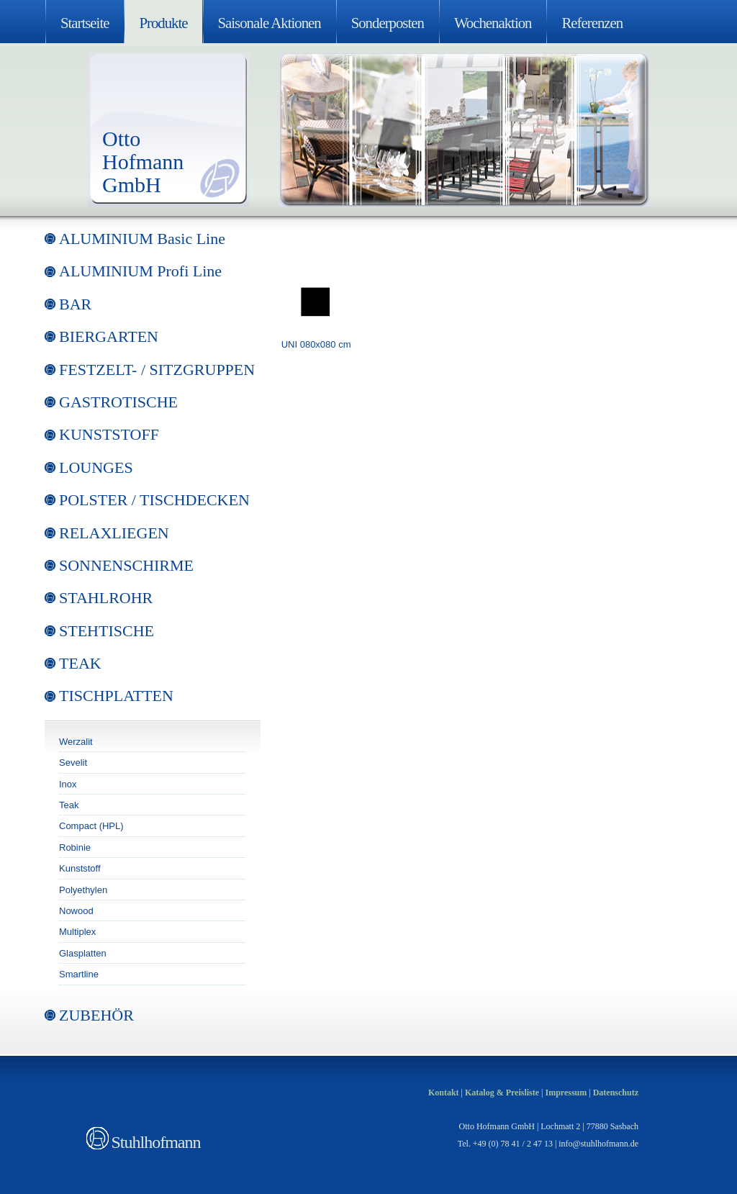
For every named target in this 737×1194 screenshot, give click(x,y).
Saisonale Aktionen (269, 22)
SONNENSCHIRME (126, 565)
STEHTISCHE (106, 631)
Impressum (566, 1092)
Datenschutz (615, 1092)
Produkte (163, 22)
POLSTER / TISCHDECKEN (154, 500)
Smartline (79, 974)
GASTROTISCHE (118, 402)
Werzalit (76, 741)
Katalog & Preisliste (502, 1092)
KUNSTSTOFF (109, 434)
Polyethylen (83, 890)
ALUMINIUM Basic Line (142, 239)
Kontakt (443, 1092)
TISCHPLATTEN (116, 696)
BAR (75, 304)
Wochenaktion (493, 22)
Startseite (84, 22)
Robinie (75, 847)
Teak (68, 805)
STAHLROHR (106, 598)
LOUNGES (96, 467)
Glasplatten (83, 953)
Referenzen (592, 22)
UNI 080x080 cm (316, 344)
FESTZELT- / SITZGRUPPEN (157, 370)
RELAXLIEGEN (114, 533)
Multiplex (77, 931)
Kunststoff (80, 868)
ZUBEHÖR (96, 1015)
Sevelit (73, 762)
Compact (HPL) (91, 825)
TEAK (80, 663)
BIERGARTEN (108, 336)
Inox (68, 784)
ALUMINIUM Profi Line (140, 271)
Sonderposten (387, 22)
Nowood (76, 910)
